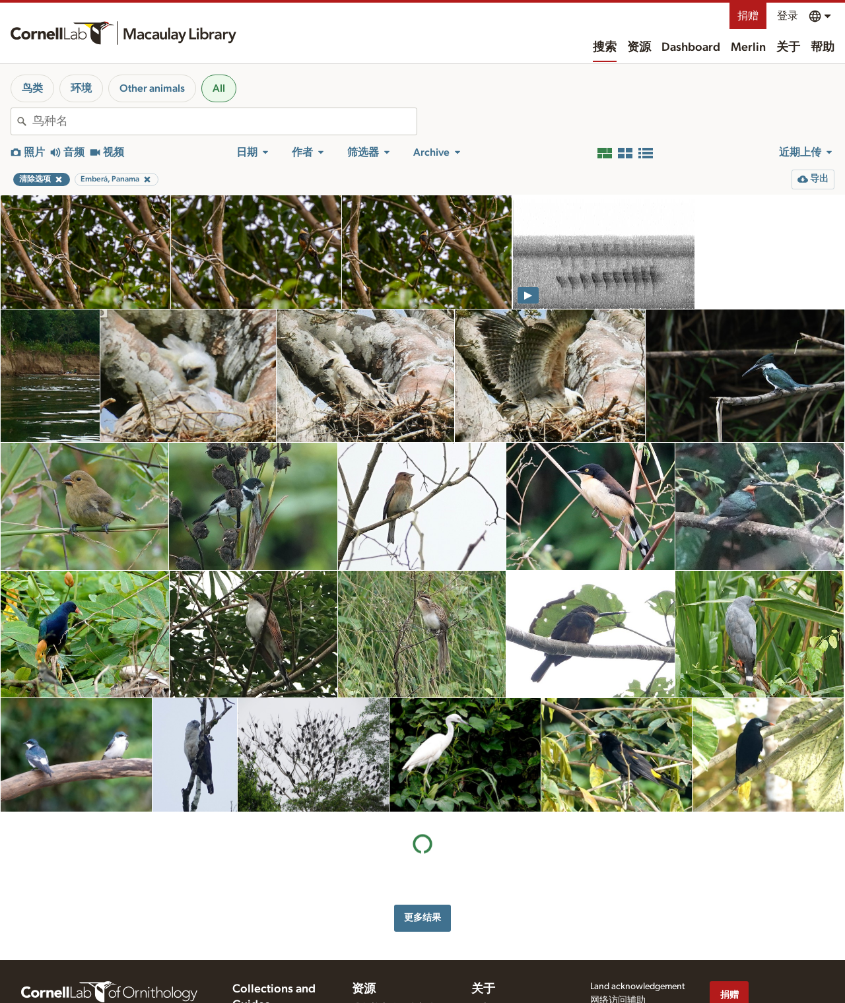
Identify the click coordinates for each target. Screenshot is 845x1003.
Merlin (748, 47)
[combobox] (224, 121)
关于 (788, 47)
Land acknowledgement (637, 986)
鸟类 (32, 88)
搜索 (605, 47)
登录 (787, 16)
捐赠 (748, 16)
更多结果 (422, 917)
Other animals (152, 88)
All (219, 88)
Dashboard (690, 47)
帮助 (822, 47)
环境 (81, 88)
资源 (639, 47)
